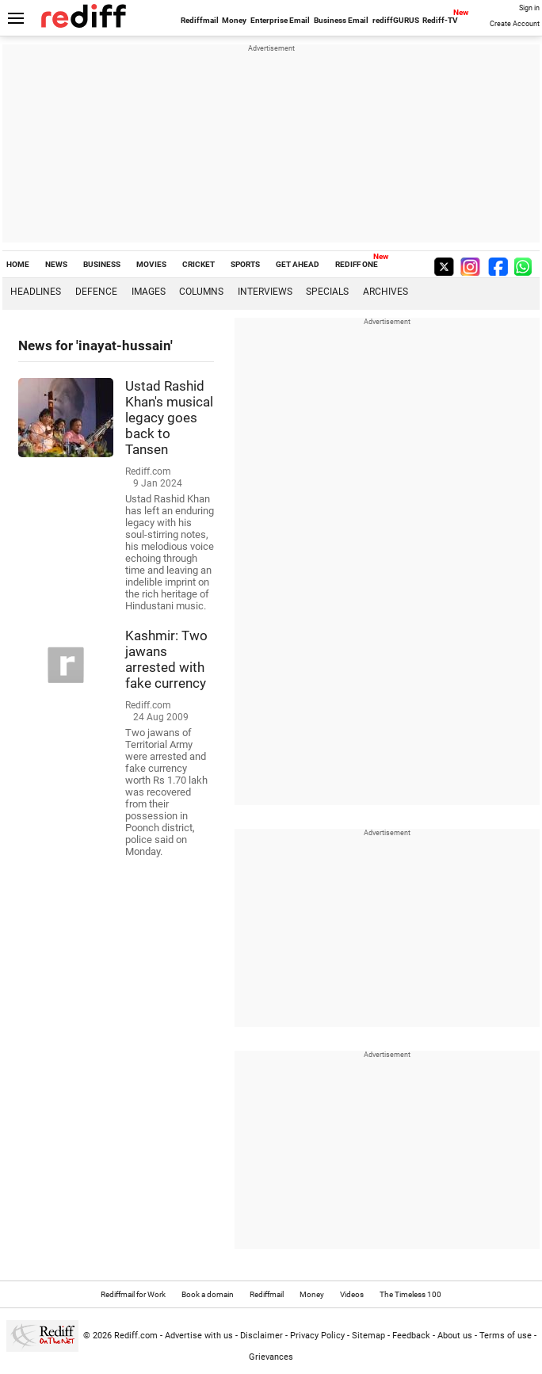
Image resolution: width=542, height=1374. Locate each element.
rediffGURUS (395, 20)
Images (149, 291)
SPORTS (245, 264)
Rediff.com (136, 1335)
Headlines (35, 291)
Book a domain (207, 1294)
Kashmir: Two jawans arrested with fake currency (166, 659)
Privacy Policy (317, 1335)
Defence (96, 291)
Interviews (265, 291)
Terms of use (505, 1335)
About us (454, 1335)
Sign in (529, 8)
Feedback (411, 1335)
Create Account (515, 24)
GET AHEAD (297, 264)
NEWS (56, 264)
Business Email (341, 20)
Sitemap (368, 1335)
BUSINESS (101, 264)
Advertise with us (199, 1335)
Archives (385, 291)
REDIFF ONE (356, 264)
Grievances (271, 1357)
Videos (352, 1294)
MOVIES (151, 264)
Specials (327, 291)
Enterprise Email (280, 20)
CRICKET (198, 264)
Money (234, 20)
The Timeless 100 (410, 1294)
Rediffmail (200, 20)
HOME (17, 264)
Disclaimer (261, 1335)
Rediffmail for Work (133, 1294)
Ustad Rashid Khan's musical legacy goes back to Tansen (169, 417)
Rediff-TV (440, 20)
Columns (201, 291)
